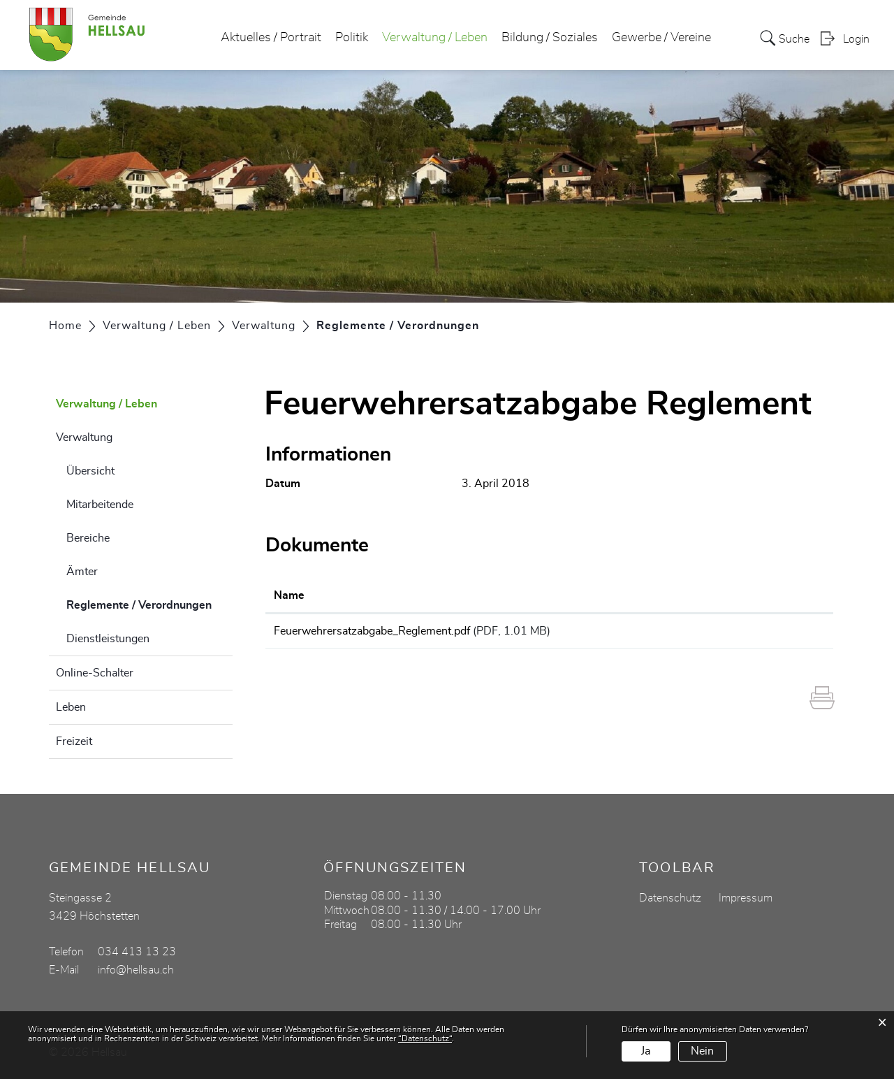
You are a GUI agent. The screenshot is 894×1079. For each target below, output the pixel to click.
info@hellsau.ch (136, 970)
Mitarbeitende (99, 504)
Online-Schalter (94, 673)
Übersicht (90, 471)
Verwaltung (84, 437)
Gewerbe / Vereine (661, 37)
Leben (71, 707)
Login (856, 39)
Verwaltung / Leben (435, 37)
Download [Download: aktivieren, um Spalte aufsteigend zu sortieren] (753, 595)
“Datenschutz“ (425, 1038)
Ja (645, 1051)
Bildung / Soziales (549, 37)
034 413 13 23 (137, 951)
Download (776, 633)
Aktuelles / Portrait (271, 37)
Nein (702, 1051)
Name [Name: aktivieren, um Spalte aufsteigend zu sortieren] (289, 595)
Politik (351, 37)
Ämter (82, 571)
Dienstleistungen (107, 638)
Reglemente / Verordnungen (149, 603)
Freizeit (74, 741)
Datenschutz (670, 898)
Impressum (745, 898)
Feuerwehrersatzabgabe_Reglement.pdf (372, 631)
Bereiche (88, 538)
